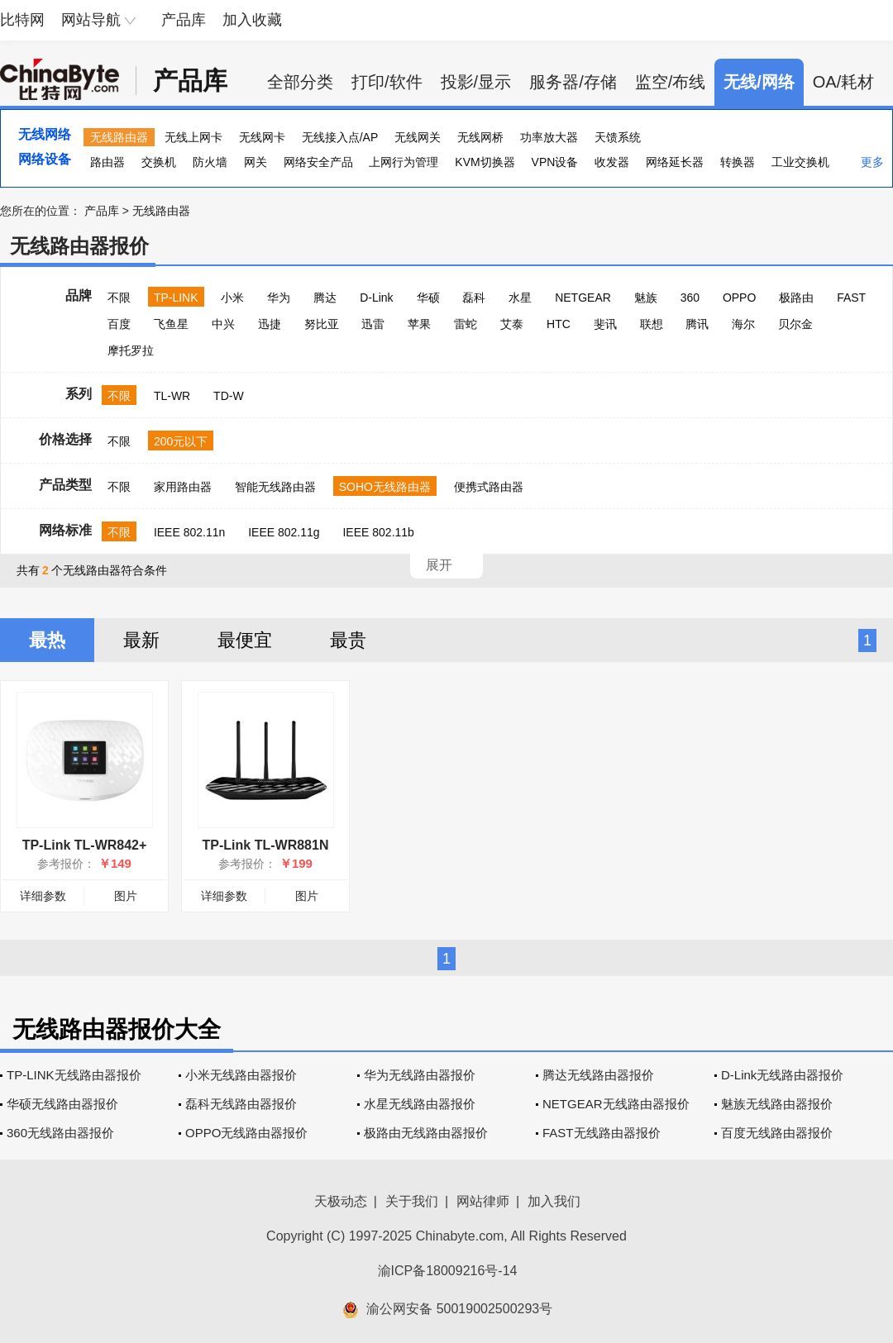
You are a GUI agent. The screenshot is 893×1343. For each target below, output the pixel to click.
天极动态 (340, 1201)
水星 (520, 297)
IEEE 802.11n (189, 532)
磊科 (473, 297)
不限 (119, 297)
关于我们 (411, 1201)
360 (690, 297)
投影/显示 (476, 82)
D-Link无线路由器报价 (782, 1075)
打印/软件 (387, 82)
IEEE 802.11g (283, 532)
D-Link (376, 297)
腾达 (325, 297)
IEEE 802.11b (377, 532)
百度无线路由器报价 (777, 1133)
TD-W (228, 395)
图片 (125, 895)
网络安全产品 (318, 162)
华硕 (428, 297)
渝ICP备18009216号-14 (448, 1271)
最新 (141, 640)
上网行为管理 (403, 162)
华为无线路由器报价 (419, 1075)
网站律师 (482, 1201)
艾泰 (511, 324)
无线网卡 (262, 137)
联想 (651, 324)
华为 (278, 297)
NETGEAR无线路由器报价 (616, 1104)
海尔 (743, 324)
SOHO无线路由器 (385, 486)
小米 (232, 297)
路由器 (107, 162)
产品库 (183, 20)
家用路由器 (183, 486)
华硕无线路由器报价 (62, 1104)
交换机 (158, 162)
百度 (119, 324)
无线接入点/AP (340, 137)
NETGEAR (583, 297)
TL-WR (172, 395)
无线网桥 (480, 137)
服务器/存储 (573, 82)
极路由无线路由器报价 (426, 1133)
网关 (255, 162)
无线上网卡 (193, 137)
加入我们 (554, 1201)
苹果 (419, 324)
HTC (559, 324)
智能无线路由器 (275, 486)
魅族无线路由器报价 (777, 1104)
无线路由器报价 (79, 246)
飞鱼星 (171, 324)
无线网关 (417, 137)
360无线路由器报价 (60, 1133)
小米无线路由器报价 (241, 1075)
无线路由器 (119, 137)
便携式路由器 (488, 486)
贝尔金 (795, 324)
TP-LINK (176, 297)
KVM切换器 (484, 162)
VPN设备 (555, 162)
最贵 (348, 640)
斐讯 (605, 324)
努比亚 (321, 324)
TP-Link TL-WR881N (266, 845)
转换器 (737, 162)
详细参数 (43, 895)
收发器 (612, 162)
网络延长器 (675, 162)
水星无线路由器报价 (419, 1104)
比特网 (22, 20)
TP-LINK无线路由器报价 (74, 1075)
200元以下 (181, 441)
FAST (851, 297)
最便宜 (244, 640)
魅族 (645, 297)
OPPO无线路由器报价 (246, 1133)
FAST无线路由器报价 (601, 1133)
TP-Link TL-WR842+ (84, 845)
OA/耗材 (843, 82)
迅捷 (269, 324)
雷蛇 (465, 324)
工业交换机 (800, 162)
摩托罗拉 (130, 350)
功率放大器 (549, 137)
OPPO (739, 297)
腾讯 (697, 324)
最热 (47, 640)
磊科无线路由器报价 (241, 1104)
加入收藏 (252, 20)
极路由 (796, 297)
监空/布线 (670, 82)
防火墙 (210, 162)
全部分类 (300, 82)
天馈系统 (618, 137)
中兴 (223, 324)
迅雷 (372, 324)
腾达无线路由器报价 (598, 1075)
